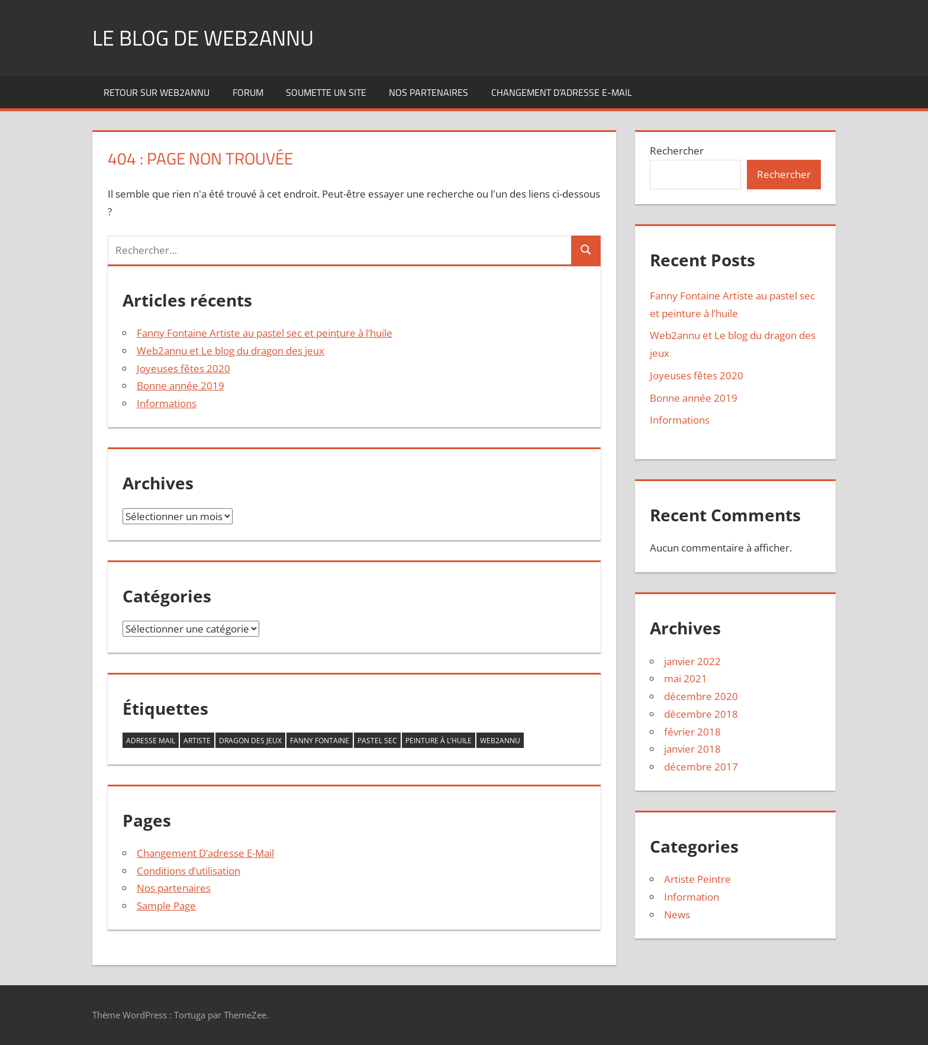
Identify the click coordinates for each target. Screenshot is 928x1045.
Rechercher (677, 150)
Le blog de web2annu (203, 37)
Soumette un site (326, 92)
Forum (248, 92)
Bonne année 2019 (180, 385)
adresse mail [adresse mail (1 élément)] (150, 741)
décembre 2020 (701, 696)
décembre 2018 (701, 714)
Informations (166, 403)
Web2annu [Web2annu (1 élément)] (500, 741)
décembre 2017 (701, 766)
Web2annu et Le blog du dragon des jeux (230, 350)
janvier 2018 (692, 749)
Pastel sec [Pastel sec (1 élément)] (377, 741)
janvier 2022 (692, 661)
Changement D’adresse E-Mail (561, 92)
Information (691, 897)
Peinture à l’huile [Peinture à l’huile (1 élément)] (438, 741)
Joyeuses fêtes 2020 (183, 368)
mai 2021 (685, 678)
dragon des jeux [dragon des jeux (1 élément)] (250, 741)
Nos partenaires (428, 92)
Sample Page (166, 905)
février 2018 (692, 731)
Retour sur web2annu (157, 92)
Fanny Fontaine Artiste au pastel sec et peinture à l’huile (264, 333)
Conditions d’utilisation (188, 871)
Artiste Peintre (697, 879)
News (677, 914)
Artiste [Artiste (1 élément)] (197, 741)
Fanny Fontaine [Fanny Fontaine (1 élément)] (319, 741)
